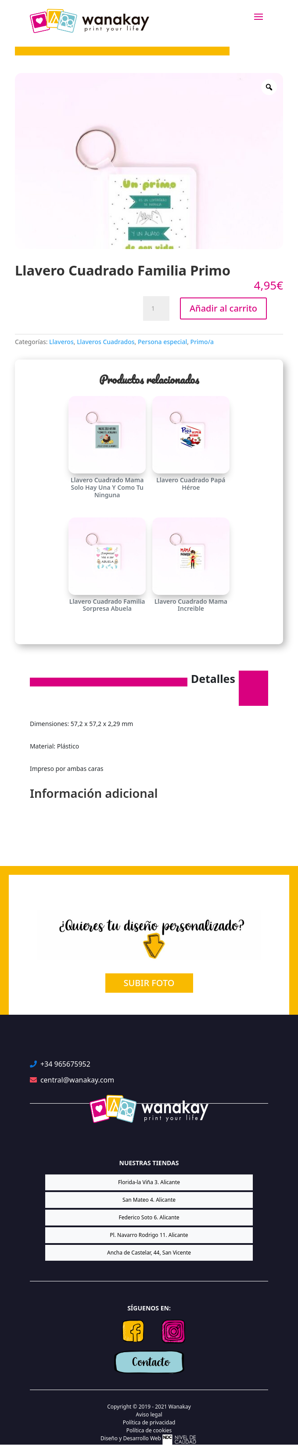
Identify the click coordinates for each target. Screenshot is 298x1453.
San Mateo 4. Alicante (149, 1199)
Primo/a (202, 342)
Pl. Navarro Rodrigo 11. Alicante (149, 1235)
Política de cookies (149, 1430)
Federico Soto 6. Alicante (149, 1217)
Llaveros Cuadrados (105, 342)
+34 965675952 (65, 1064)
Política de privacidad (149, 1422)
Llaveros (61, 342)
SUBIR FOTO (149, 983)
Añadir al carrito (223, 308)
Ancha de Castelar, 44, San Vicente (149, 1252)
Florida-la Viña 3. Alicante (149, 1182)
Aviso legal (149, 1414)
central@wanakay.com (77, 1080)
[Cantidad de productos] (156, 308)
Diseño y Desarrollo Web (149, 1439)
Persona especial (162, 342)
